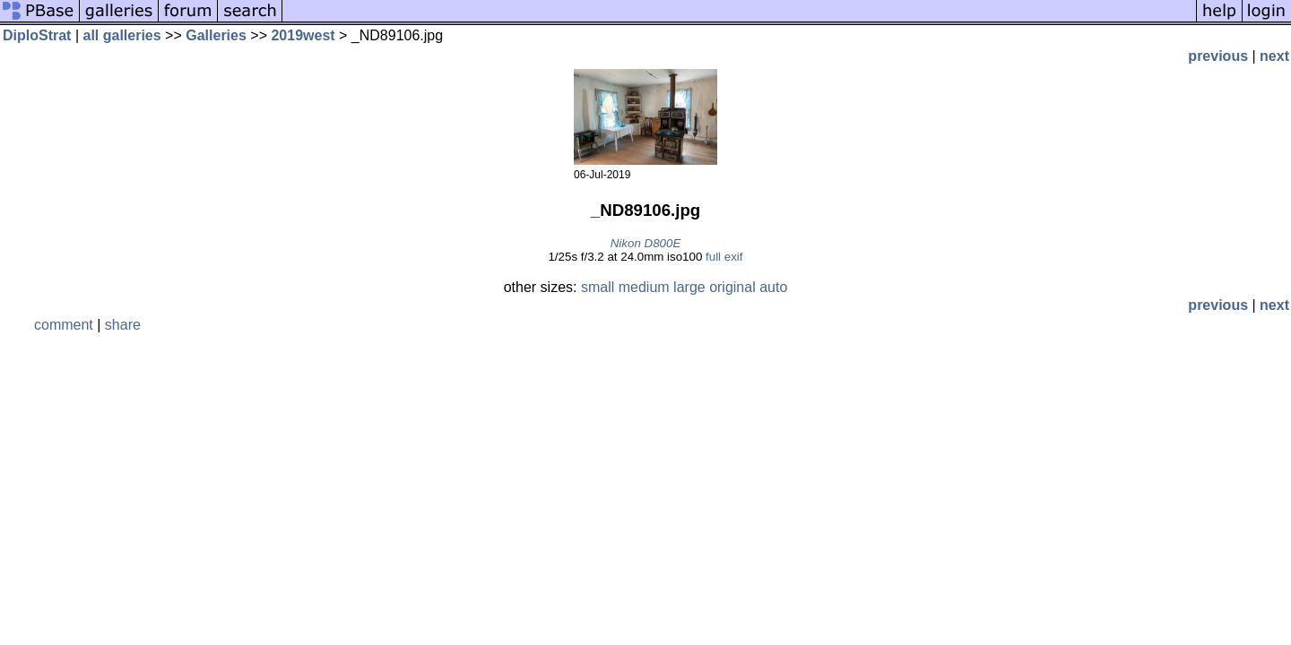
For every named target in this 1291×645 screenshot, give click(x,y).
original (732, 287)
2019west (302, 35)
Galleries (216, 35)
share (123, 324)
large (689, 287)
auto (773, 287)
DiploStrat (37, 35)
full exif (724, 256)
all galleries (122, 35)
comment (63, 324)
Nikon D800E (646, 243)
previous (1218, 56)
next (1274, 56)
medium (644, 287)
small (597, 287)
